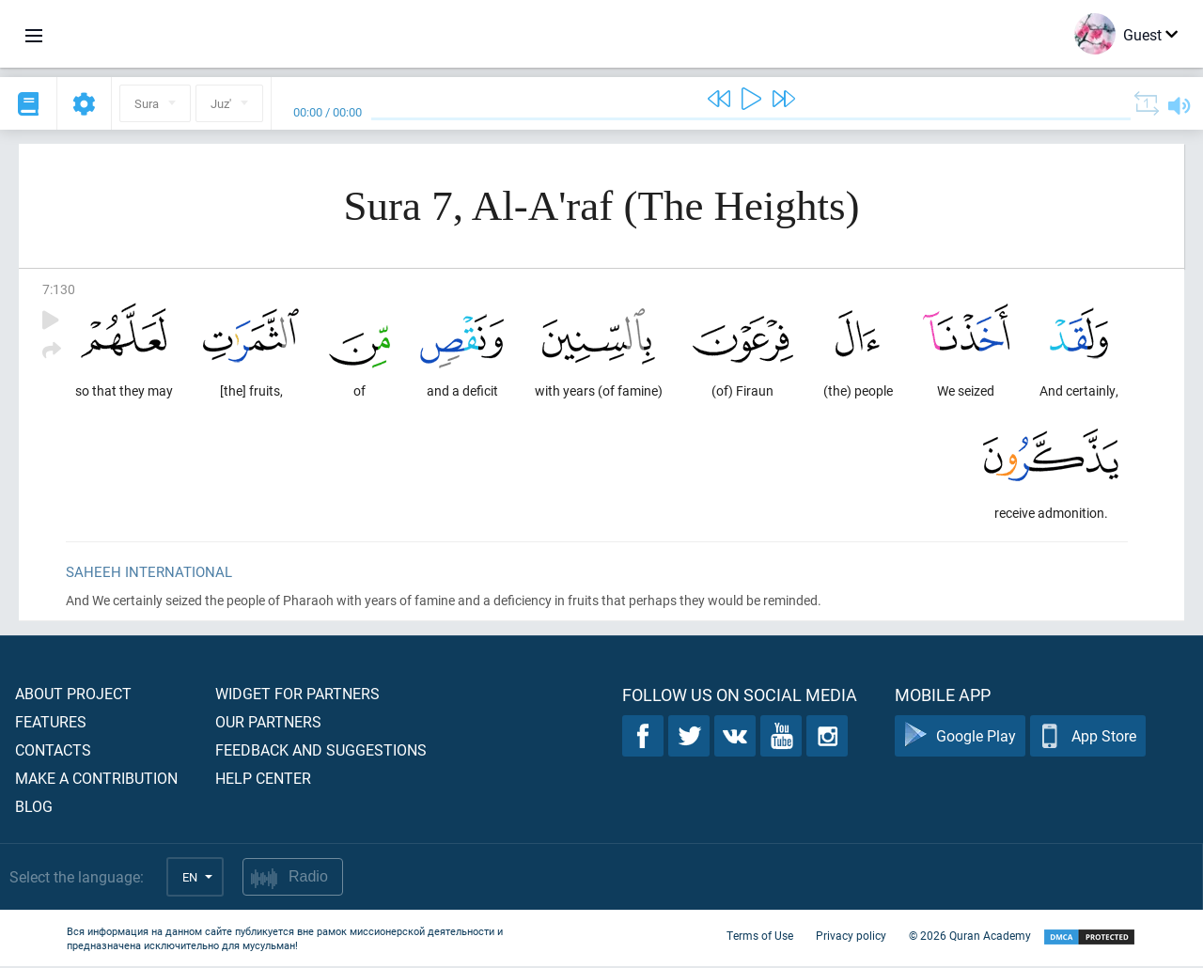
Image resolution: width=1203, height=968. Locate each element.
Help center (263, 779)
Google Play (960, 738)
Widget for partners (297, 695)
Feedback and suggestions (321, 751)
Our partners (268, 723)
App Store (1087, 738)
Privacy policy (851, 937)
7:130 (58, 289)
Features (50, 723)
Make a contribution (96, 779)
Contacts (53, 751)
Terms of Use (759, 937)
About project (73, 695)
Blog (34, 808)
